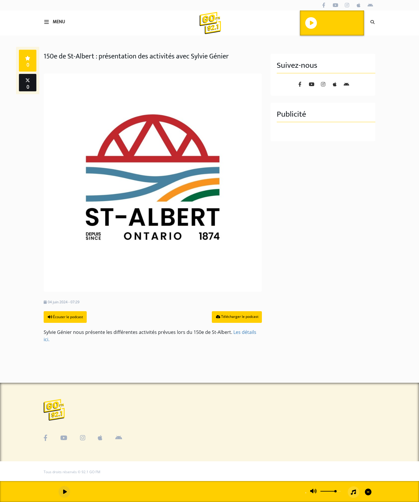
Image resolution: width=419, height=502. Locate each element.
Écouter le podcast (65, 316)
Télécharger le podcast (237, 316)
